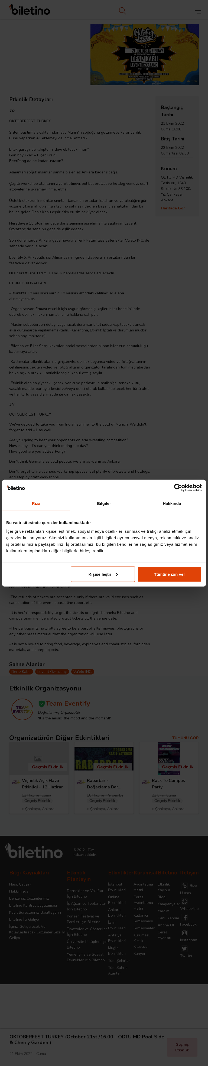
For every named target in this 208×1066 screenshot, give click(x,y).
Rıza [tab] (36, 503)
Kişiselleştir (103, 574)
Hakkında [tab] (172, 503)
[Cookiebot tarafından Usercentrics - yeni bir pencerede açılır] (178, 488)
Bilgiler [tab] (104, 503)
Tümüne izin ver (169, 574)
